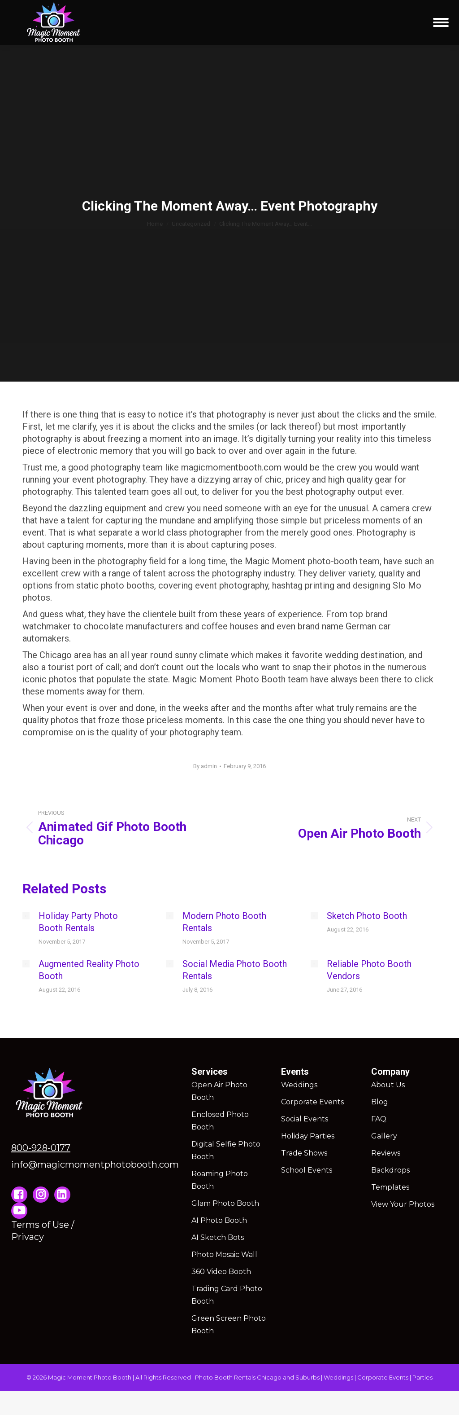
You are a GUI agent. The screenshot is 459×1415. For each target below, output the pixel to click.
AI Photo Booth (219, 1220)
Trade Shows (304, 1153)
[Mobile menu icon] (441, 22)
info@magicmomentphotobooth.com (95, 1164)
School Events (306, 1170)
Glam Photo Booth (225, 1203)
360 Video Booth (221, 1271)
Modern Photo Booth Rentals (224, 921)
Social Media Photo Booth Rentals (234, 969)
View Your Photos (402, 1204)
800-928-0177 (40, 1148)
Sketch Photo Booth (367, 915)
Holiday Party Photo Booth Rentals (78, 921)
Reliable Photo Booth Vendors (369, 969)
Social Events (304, 1119)
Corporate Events (312, 1102)
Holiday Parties (307, 1136)
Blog (379, 1102)
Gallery (384, 1136)
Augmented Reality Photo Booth (89, 969)
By (205, 766)
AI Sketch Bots (217, 1237)
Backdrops (390, 1170)
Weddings (299, 1085)
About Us (388, 1085)
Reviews (385, 1153)
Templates (390, 1187)
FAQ (378, 1119)
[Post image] (26, 915)
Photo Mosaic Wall (224, 1254)
